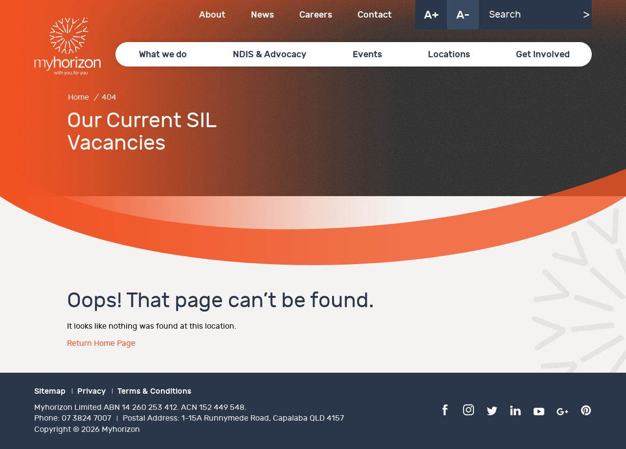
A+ (431, 15)
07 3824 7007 (86, 418)
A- (463, 15)
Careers (315, 15)
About (212, 15)
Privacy (91, 391)
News (262, 15)
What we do (163, 54)
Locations (449, 54)
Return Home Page (101, 343)
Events (367, 54)
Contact (375, 15)
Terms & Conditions (154, 391)
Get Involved (543, 54)
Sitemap (50, 391)
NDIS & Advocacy (270, 54)
